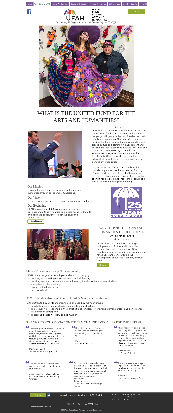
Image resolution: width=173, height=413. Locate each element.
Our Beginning (37, 205)
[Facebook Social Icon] (29, 11)
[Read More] (36, 222)
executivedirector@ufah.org (74, 394)
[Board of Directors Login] (41, 406)
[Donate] (136, 11)
